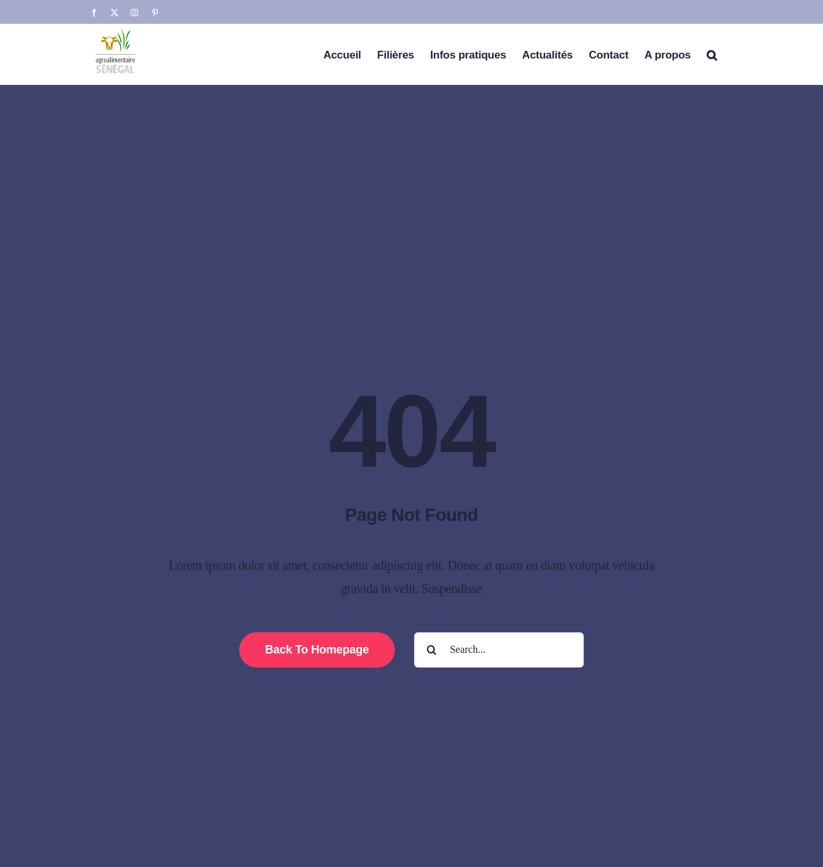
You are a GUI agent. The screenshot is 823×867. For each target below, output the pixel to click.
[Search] (431, 650)
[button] (712, 54)
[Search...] (499, 650)
